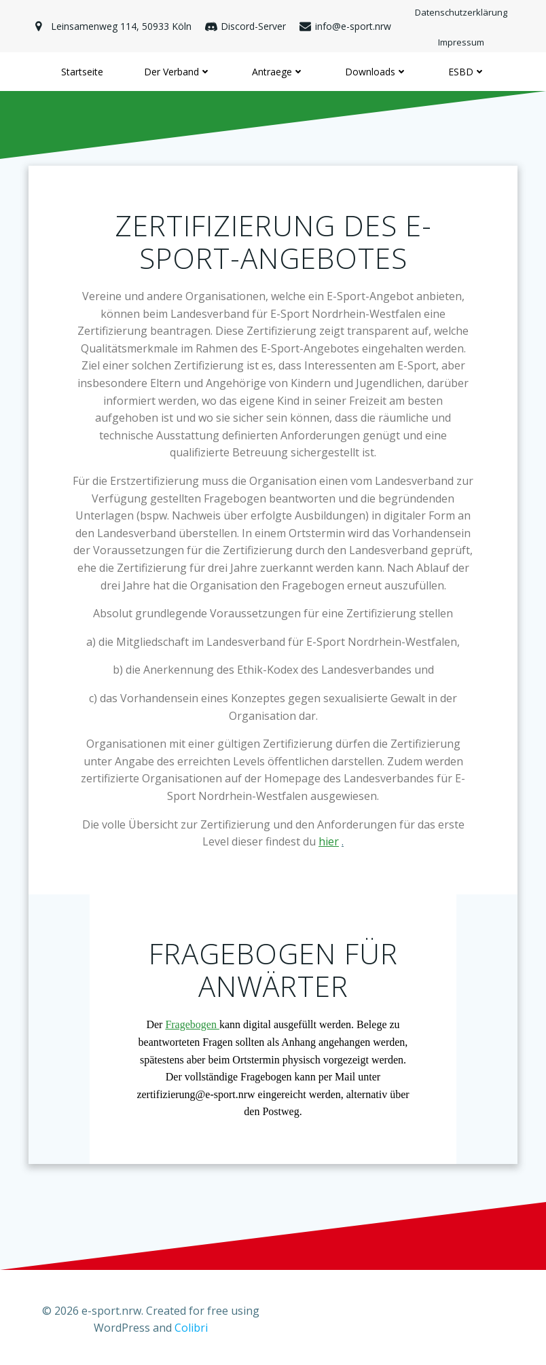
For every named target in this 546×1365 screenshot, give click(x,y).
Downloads (376, 71)
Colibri (191, 1328)
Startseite (82, 71)
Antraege (278, 71)
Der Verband (177, 71)
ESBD (467, 71)
